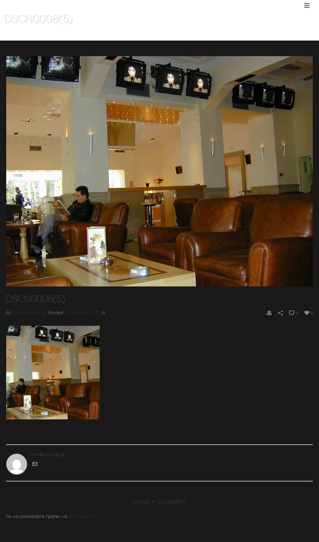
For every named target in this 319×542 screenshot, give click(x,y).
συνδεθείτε (81, 516)
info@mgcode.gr (29, 312)
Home (214, 34)
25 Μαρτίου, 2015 (81, 312)
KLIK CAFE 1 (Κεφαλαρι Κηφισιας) (252, 34)
